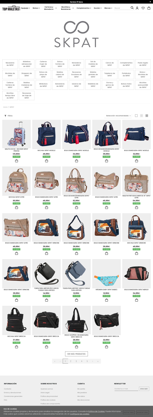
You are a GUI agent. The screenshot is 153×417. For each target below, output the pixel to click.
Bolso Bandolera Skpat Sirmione (46, 244)
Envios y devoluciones (12, 395)
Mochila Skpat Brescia (16, 338)
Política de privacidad (49, 399)
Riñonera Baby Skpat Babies (106, 291)
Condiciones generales (13, 399)
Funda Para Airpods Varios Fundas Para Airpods (76, 291)
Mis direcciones (83, 402)
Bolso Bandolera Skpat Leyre (46, 197)
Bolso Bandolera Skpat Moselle (76, 150)
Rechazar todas (142, 412)
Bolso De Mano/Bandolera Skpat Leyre (76, 197)
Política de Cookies (96, 411)
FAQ (5, 402)
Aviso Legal (45, 395)
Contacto (7, 391)
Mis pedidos (82, 395)
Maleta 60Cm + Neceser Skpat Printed (16, 150)
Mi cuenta (81, 391)
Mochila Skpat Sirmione (136, 244)
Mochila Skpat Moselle (46, 150)
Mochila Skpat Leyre (16, 197)
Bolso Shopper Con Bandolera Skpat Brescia (76, 338)
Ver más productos (76, 356)
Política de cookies (48, 402)
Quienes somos (47, 391)
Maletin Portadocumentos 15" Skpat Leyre (137, 197)
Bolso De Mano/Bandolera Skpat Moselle (106, 150)
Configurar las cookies (79, 414)
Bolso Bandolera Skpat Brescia (46, 338)
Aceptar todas (129, 412)
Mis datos (81, 399)
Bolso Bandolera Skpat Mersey (136, 291)
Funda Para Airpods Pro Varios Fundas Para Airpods (46, 291)
